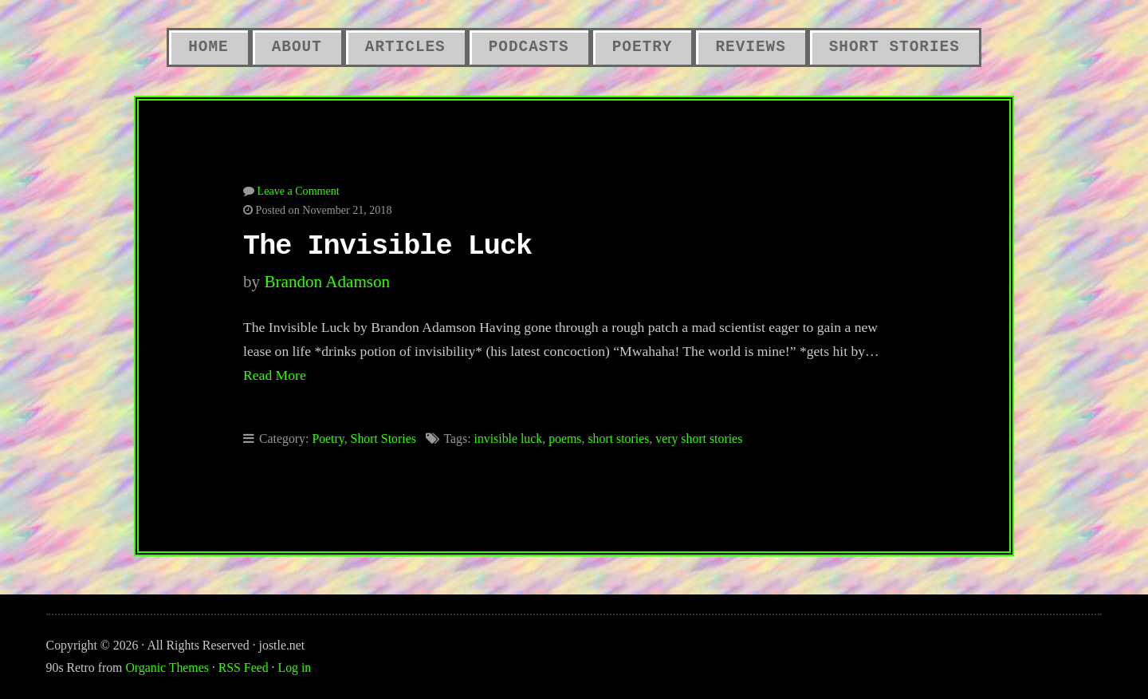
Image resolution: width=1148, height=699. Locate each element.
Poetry (642, 47)
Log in (295, 667)
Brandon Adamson (327, 281)
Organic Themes (166, 667)
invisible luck (508, 438)
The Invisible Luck (387, 247)
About (297, 47)
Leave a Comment (299, 190)
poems (564, 438)
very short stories (698, 438)
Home (208, 47)
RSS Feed (243, 667)
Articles (405, 47)
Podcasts (529, 47)
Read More (274, 375)
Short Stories (894, 47)
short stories (618, 438)
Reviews (750, 47)
